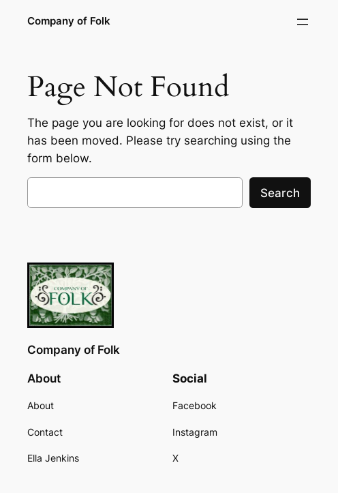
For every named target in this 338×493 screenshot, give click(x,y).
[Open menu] (302, 22)
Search (280, 193)
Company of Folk (68, 21)
